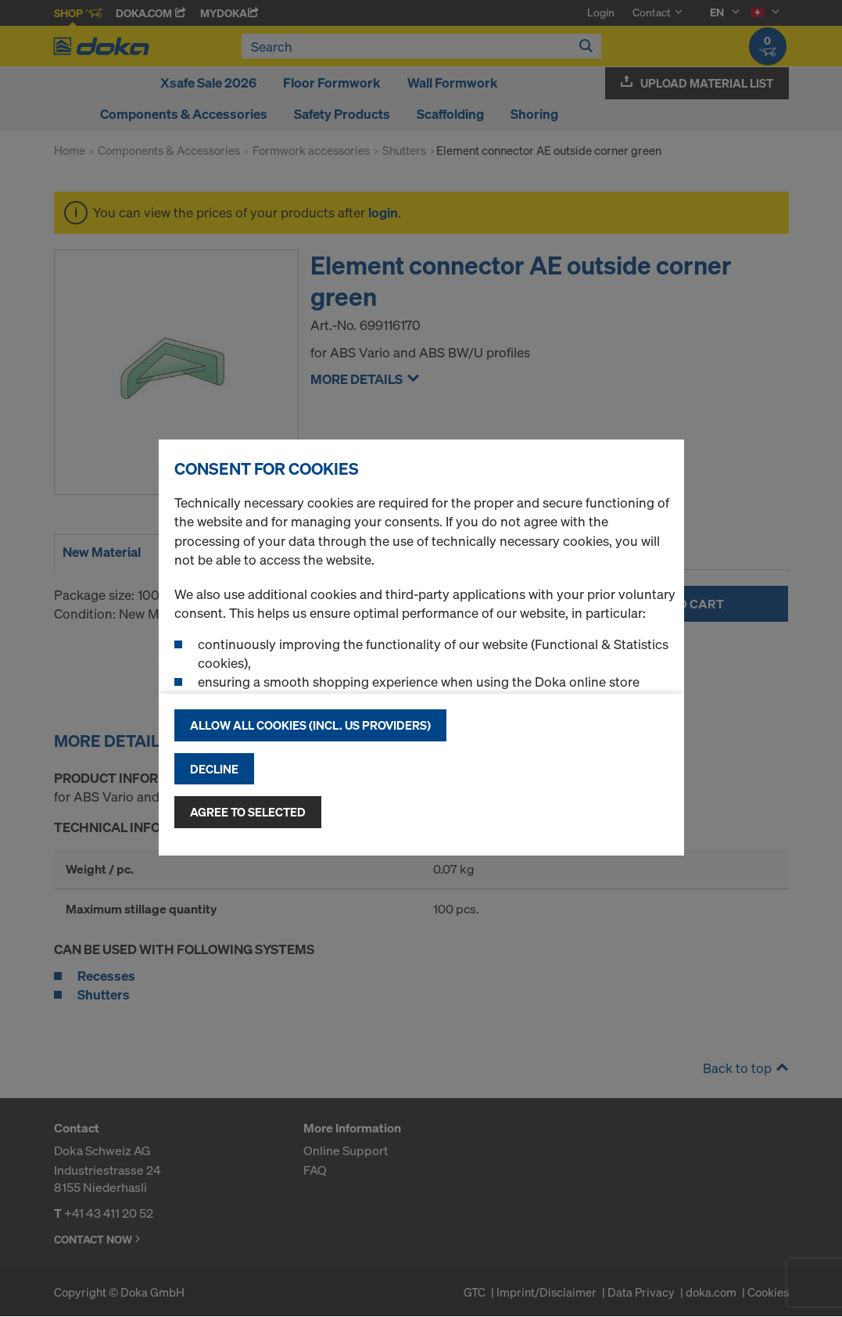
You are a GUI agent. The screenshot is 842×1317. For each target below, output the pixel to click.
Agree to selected (248, 812)
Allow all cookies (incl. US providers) (310, 725)
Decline (214, 769)
